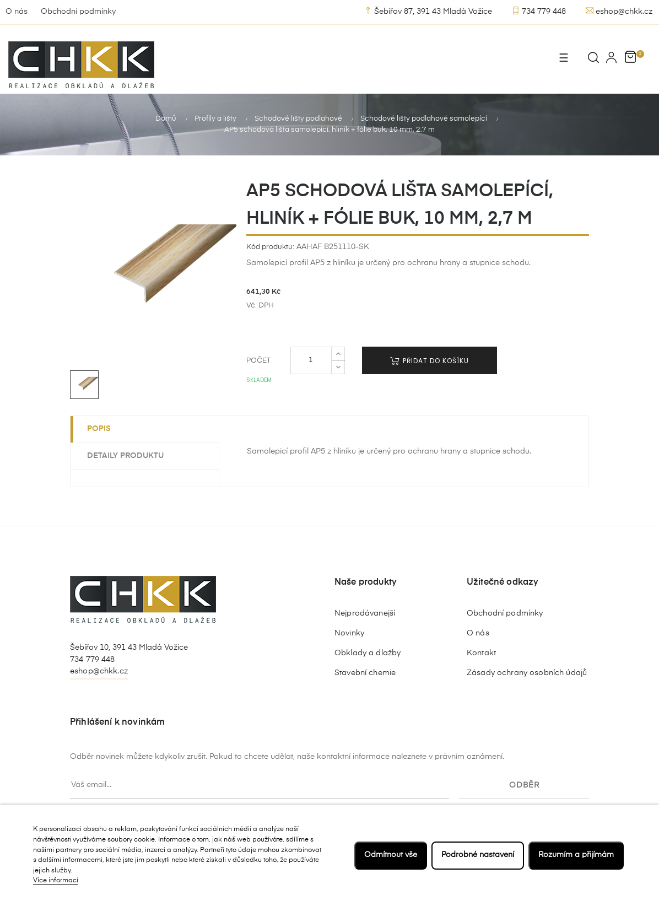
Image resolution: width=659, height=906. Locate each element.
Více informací (55, 880)
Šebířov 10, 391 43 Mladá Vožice (129, 647)
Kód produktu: (270, 246)
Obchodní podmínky (78, 11)
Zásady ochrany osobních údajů (527, 672)
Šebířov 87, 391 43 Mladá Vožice (428, 11)
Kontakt (481, 652)
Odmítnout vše (390, 855)
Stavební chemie (365, 672)
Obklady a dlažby (367, 652)
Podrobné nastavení (477, 855)
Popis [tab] (99, 428)
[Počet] (311, 360)
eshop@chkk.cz (619, 11)
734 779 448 (539, 11)
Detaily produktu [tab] (125, 455)
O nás (17, 11)
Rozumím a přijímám (576, 855)
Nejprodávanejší (364, 612)
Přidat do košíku (429, 360)
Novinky (349, 632)
